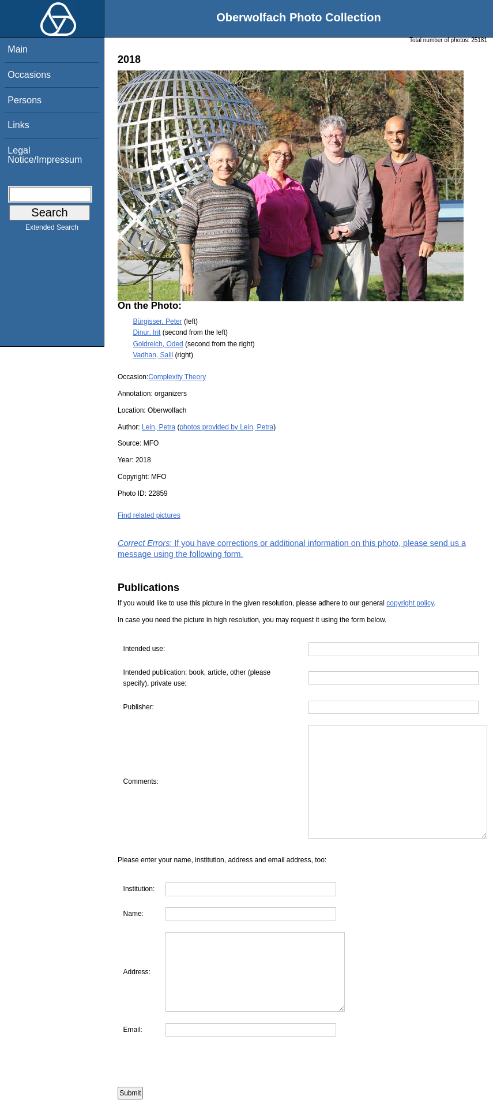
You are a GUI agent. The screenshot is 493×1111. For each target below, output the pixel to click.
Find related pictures (149, 515)
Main (17, 49)
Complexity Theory (177, 377)
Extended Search (51, 229)
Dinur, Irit (146, 332)
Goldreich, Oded (158, 344)
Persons (24, 100)
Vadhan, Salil (153, 355)
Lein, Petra (158, 427)
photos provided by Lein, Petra (226, 427)
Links (18, 125)
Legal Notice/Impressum (44, 154)
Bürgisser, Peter (157, 321)
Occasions (29, 75)
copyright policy (410, 603)
